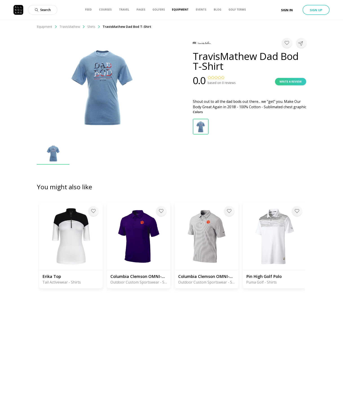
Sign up (316, 10)
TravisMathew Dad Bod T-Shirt (127, 26)
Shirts (93, 26)
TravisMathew (72, 26)
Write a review (290, 82)
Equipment (47, 26)
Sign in (287, 10)
